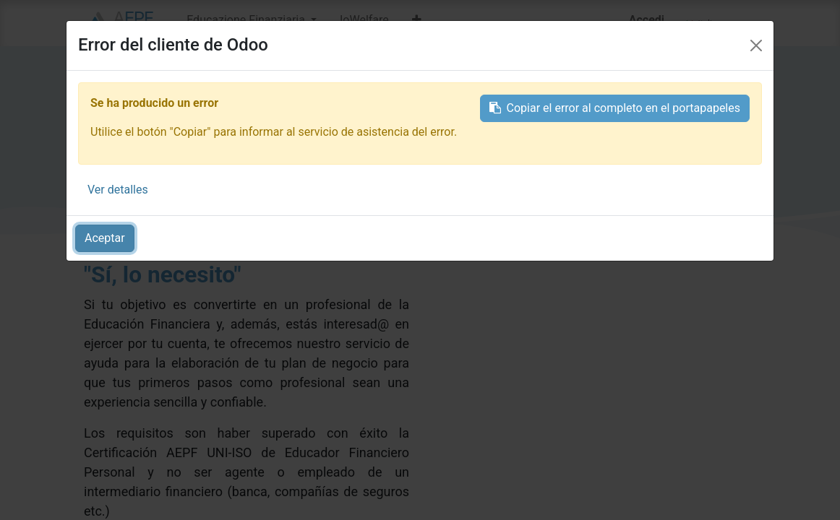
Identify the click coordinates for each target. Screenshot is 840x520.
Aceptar (105, 238)
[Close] (756, 45)
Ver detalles (117, 189)
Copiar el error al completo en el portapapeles (614, 108)
